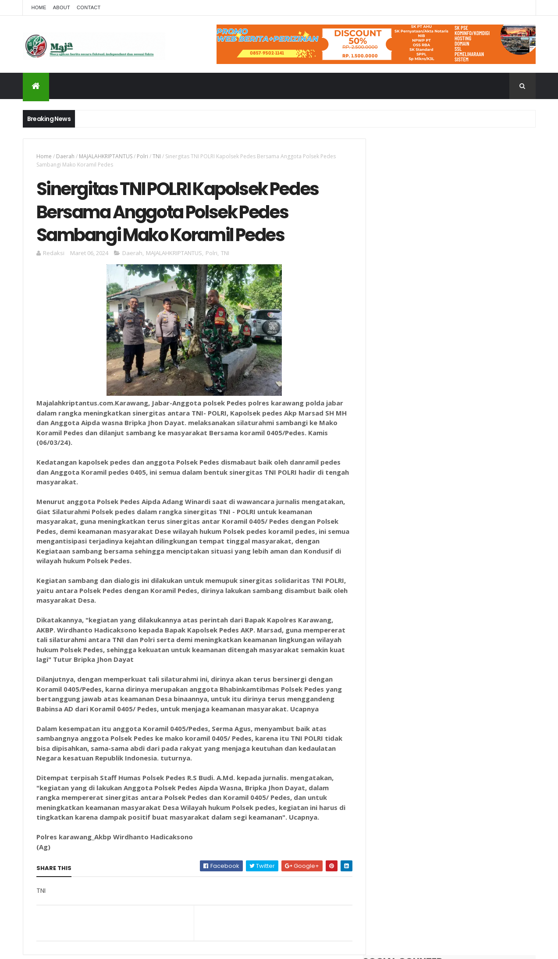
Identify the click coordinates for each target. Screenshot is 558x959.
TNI (157, 156)
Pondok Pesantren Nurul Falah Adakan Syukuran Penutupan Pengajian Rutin (473, 346)
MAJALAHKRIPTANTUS (105, 156)
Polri (142, 156)
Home (39, 7)
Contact (88, 7)
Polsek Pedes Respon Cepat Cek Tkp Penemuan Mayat (470, 382)
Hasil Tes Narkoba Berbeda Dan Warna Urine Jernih (473, 311)
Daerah (65, 156)
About (61, 7)
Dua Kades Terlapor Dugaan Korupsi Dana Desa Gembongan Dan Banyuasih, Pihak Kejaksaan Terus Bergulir (470, 276)
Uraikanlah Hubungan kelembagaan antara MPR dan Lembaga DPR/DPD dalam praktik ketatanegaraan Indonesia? (470, 426)
